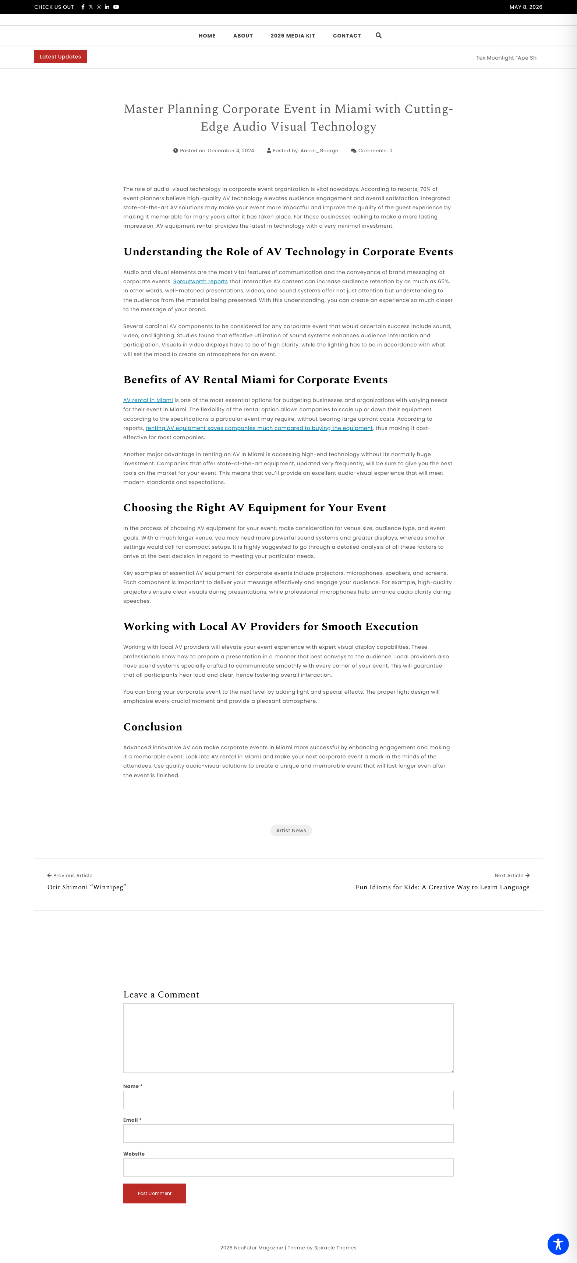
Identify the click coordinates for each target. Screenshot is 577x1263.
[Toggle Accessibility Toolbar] (558, 1244)
